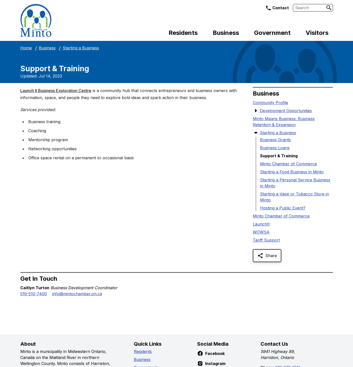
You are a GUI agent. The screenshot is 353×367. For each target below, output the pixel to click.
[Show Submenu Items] (256, 111)
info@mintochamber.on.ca (77, 293)
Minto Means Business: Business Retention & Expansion (284, 121)
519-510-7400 (33, 293)
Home (26, 47)
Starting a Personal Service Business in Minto (295, 182)
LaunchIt (261, 224)
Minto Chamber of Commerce (288, 163)
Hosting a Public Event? (282, 207)
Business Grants (275, 139)
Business (226, 32)
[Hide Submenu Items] (256, 133)
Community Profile (270, 102)
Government (272, 32)
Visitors (317, 32)
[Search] (329, 8)
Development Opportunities (286, 110)
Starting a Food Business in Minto (292, 171)
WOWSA (261, 232)
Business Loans (275, 147)
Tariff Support (266, 240)
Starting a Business (81, 47)
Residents (183, 32)
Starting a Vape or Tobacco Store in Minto (294, 196)
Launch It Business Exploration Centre (55, 90)
